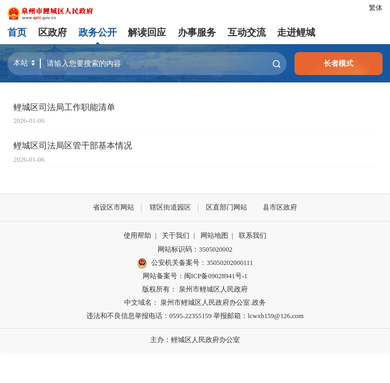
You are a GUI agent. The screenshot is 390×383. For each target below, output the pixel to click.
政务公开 (98, 32)
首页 (17, 32)
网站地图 (214, 235)
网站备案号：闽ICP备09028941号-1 (195, 276)
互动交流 (246, 32)
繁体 (376, 8)
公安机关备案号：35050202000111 (195, 262)
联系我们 (252, 235)
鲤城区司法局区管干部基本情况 (72, 146)
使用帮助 (137, 235)
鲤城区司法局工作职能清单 (64, 107)
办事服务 (197, 32)
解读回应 (147, 32)
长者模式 (338, 63)
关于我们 (175, 235)
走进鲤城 (296, 32)
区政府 (52, 32)
